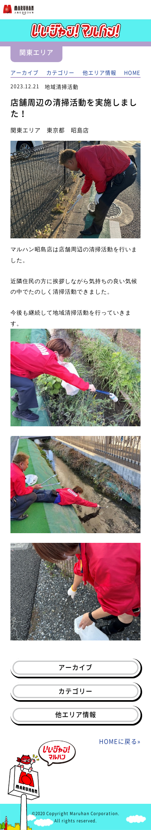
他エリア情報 (99, 72)
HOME (132, 72)
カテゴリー (60, 72)
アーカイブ (24, 72)
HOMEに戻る (118, 741)
